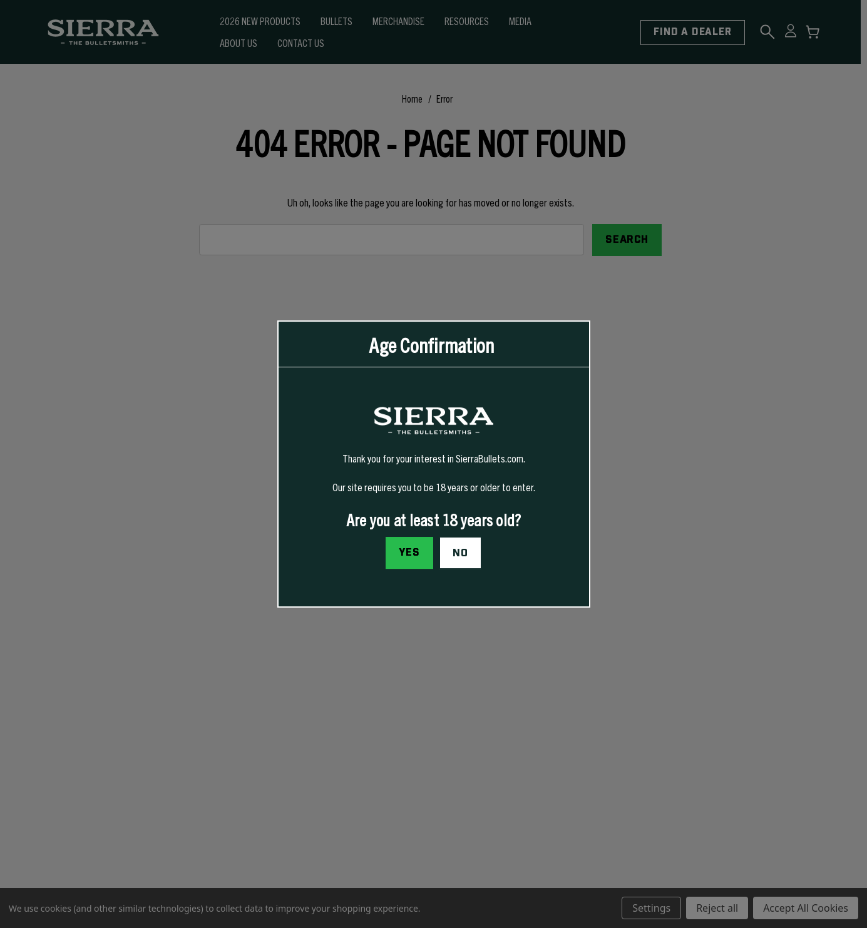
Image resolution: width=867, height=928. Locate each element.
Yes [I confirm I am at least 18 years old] (409, 552)
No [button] (460, 553)
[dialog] (433, 464)
